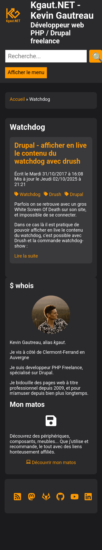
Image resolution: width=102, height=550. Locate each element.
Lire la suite (26, 256)
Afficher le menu (26, 72)
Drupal (74, 194)
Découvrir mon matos (51, 462)
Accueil (17, 99)
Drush (52, 194)
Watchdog (27, 194)
